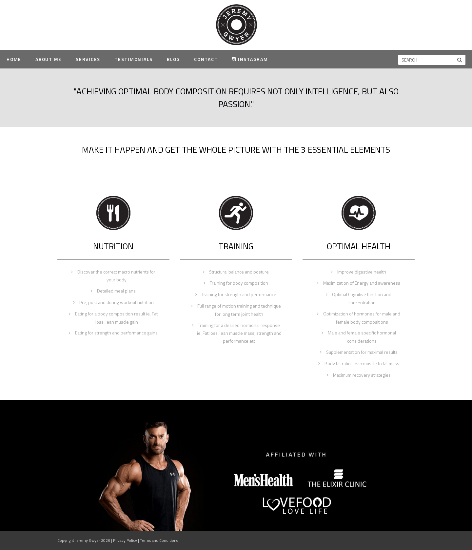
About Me (48, 59)
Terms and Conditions (159, 540)
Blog (173, 59)
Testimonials (133, 59)
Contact (206, 59)
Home (14, 59)
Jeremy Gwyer (236, 24)
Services (88, 59)
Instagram (250, 59)
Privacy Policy (125, 540)
